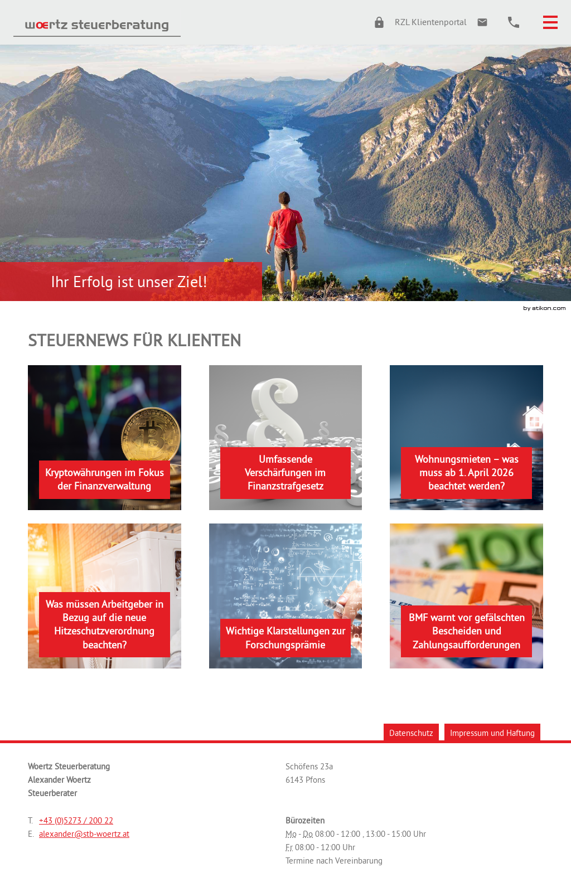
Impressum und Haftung (492, 733)
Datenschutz (411, 733)
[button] (415, 22)
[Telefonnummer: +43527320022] (76, 820)
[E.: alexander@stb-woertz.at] (482, 22)
